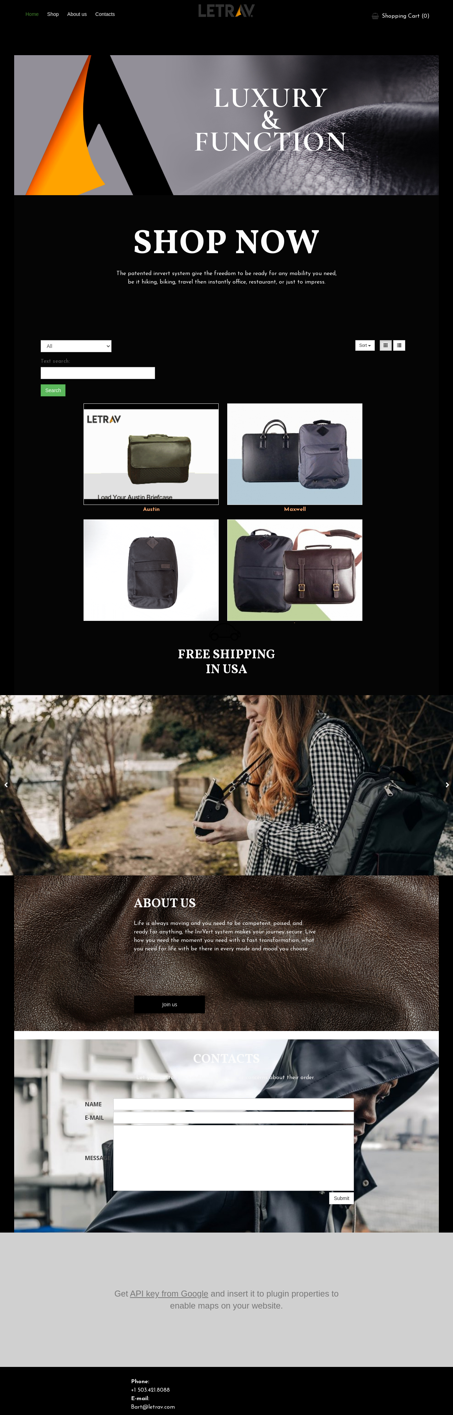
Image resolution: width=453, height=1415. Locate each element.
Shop (53, 14)
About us (77, 14)
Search (53, 390)
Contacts (105, 14)
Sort (365, 345)
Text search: (55, 361)
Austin (151, 509)
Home (32, 14)
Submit (341, 1198)
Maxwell (295, 509)
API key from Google (169, 1293)
